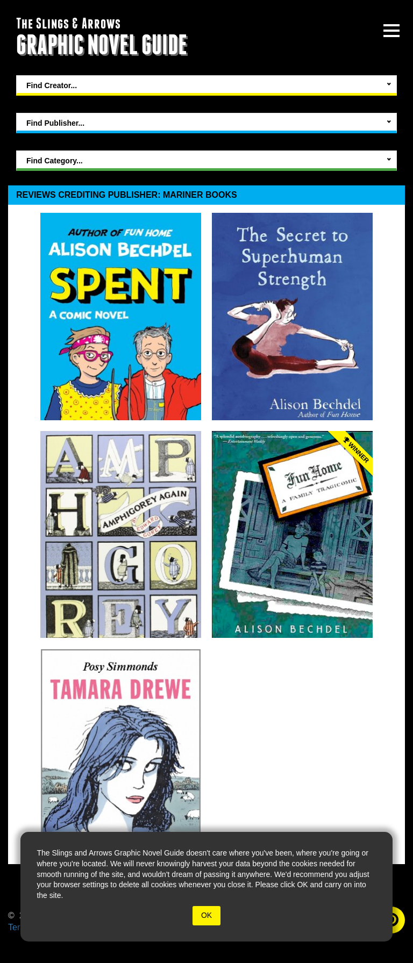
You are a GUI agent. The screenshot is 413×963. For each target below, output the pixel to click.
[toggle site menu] (391, 30)
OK (206, 915)
